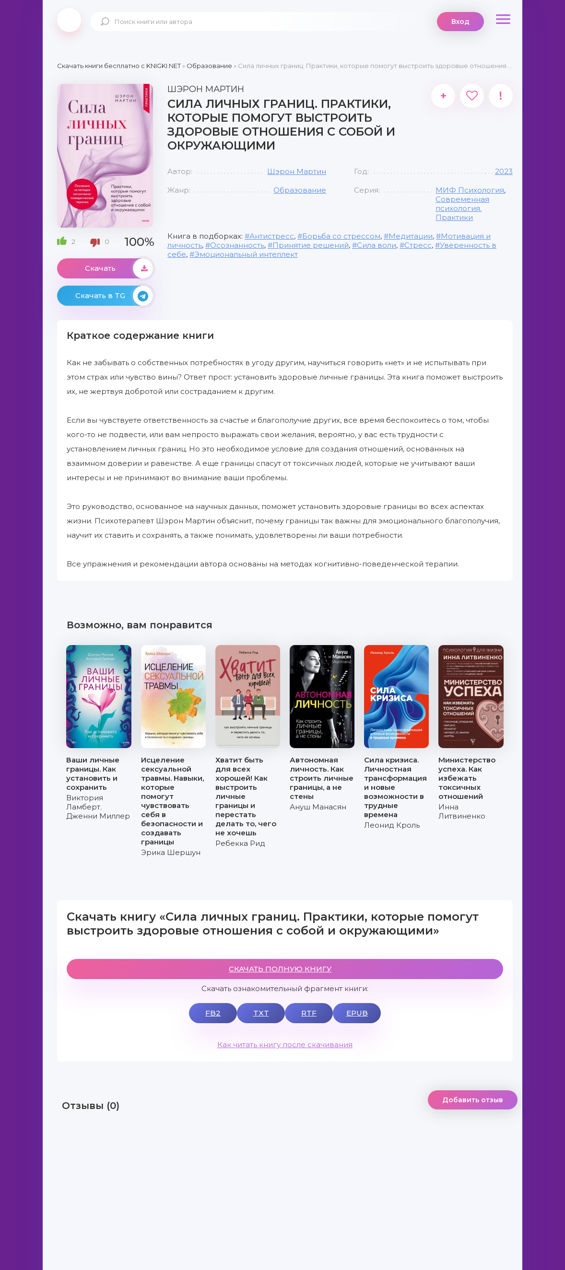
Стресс (418, 245)
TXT (261, 1012)
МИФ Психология (470, 190)
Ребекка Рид (240, 843)
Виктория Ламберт (84, 802)
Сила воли (376, 245)
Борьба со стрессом (341, 236)
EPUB (357, 1012)
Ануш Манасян (318, 806)
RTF (309, 1012)
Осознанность (237, 245)
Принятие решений (310, 245)
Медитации (410, 236)
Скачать (119, 268)
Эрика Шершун (170, 852)
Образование (299, 190)
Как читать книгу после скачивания (285, 1044)
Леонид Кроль (392, 825)
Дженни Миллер (98, 815)
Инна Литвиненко (461, 811)
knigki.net (69, 20)
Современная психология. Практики (462, 208)
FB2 (213, 1012)
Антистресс (271, 236)
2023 (504, 171)
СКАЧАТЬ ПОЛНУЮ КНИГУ (280, 968)
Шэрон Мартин (296, 171)
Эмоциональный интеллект (246, 254)
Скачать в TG (114, 296)
